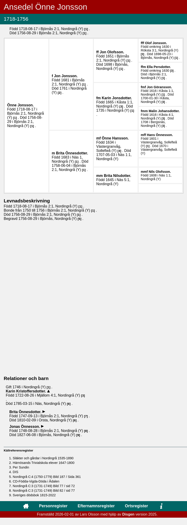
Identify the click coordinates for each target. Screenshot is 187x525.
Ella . (159, 67)
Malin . (164, 111)
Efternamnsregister (96, 506)
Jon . (66, 76)
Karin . (117, 98)
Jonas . (25, 427)
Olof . (156, 43)
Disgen (128, 514)
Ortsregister (136, 506)
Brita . (72, 153)
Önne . (20, 105)
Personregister (53, 506)
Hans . (160, 135)
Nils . (160, 171)
